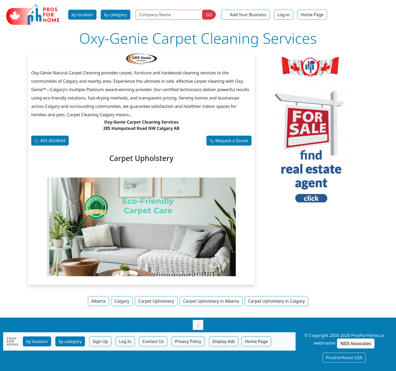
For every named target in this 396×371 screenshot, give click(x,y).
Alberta (98, 301)
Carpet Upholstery (156, 301)
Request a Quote (231, 140)
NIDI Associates (355, 343)
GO (209, 15)
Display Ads (223, 341)
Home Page (312, 15)
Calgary (121, 301)
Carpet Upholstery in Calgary (276, 301)
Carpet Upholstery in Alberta (211, 301)
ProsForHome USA (344, 358)
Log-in (283, 15)
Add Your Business (248, 15)
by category (115, 15)
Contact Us (153, 341)
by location (82, 15)
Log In (125, 341)
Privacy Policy (188, 341)
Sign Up (100, 341)
